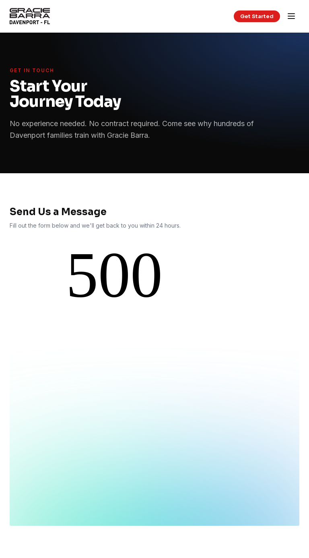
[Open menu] (291, 16)
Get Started (257, 16)
